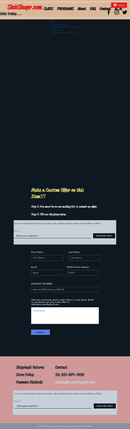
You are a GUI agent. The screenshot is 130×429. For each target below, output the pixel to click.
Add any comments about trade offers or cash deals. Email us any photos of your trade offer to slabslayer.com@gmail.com (62, 302)
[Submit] (40, 332)
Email (34, 267)
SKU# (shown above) (78, 267)
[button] (118, 8)
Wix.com (87, 426)
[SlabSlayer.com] (32, 7)
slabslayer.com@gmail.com (75, 382)
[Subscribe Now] (104, 235)
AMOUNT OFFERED (41, 284)
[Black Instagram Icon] (117, 12)
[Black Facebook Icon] (108, 12)
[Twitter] (125, 12)
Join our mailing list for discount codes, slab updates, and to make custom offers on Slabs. (57, 223)
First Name (37, 252)
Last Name (74, 252)
